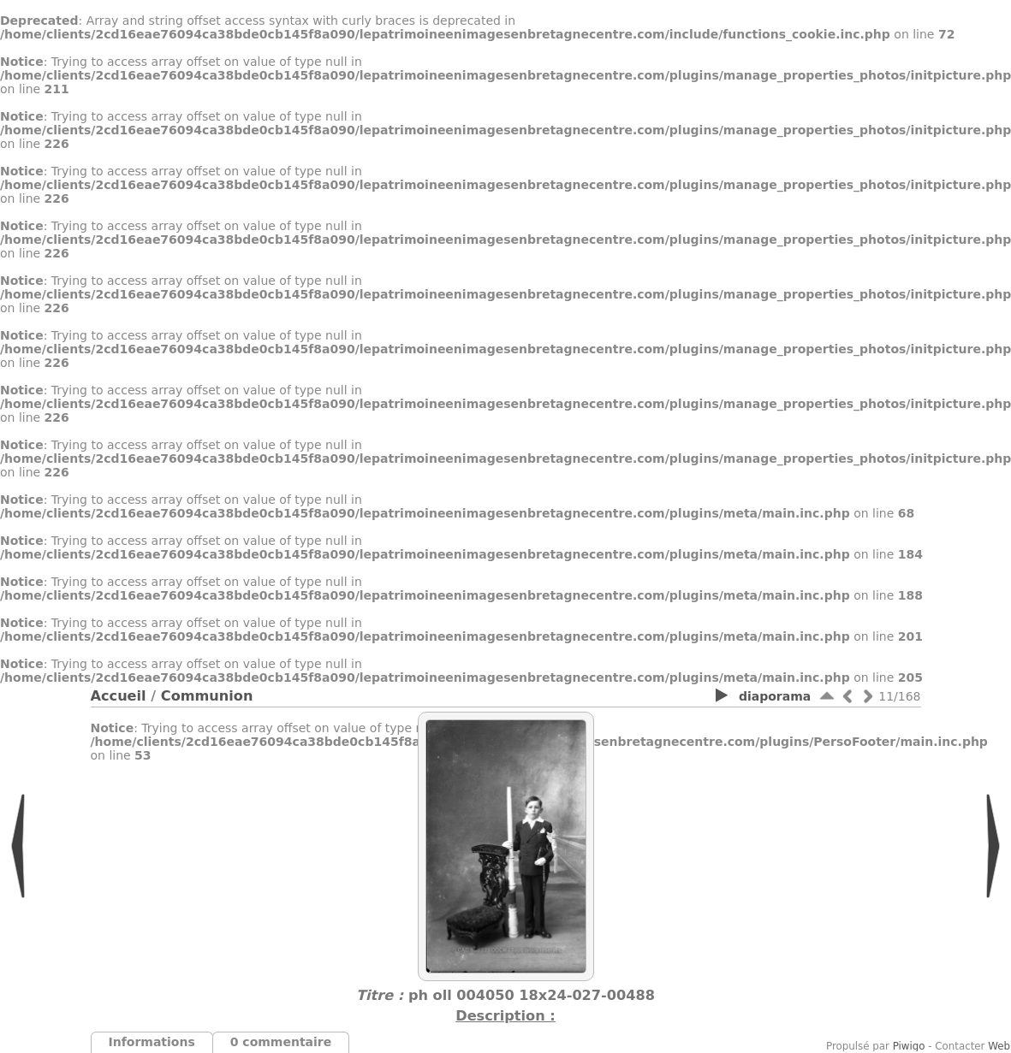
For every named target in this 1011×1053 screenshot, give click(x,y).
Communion (207, 696)
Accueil (118, 696)
